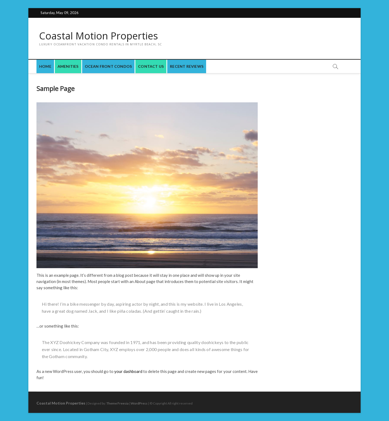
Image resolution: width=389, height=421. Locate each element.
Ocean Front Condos (108, 66)
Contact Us (151, 66)
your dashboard (128, 371)
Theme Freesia (117, 403)
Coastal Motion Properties (98, 36)
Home (45, 66)
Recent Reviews (186, 66)
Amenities (68, 66)
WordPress (139, 403)
